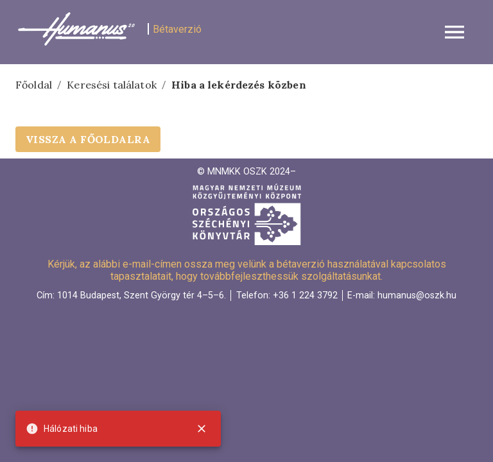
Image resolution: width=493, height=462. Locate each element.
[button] (246, 32)
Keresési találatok (112, 84)
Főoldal (33, 84)
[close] (201, 429)
